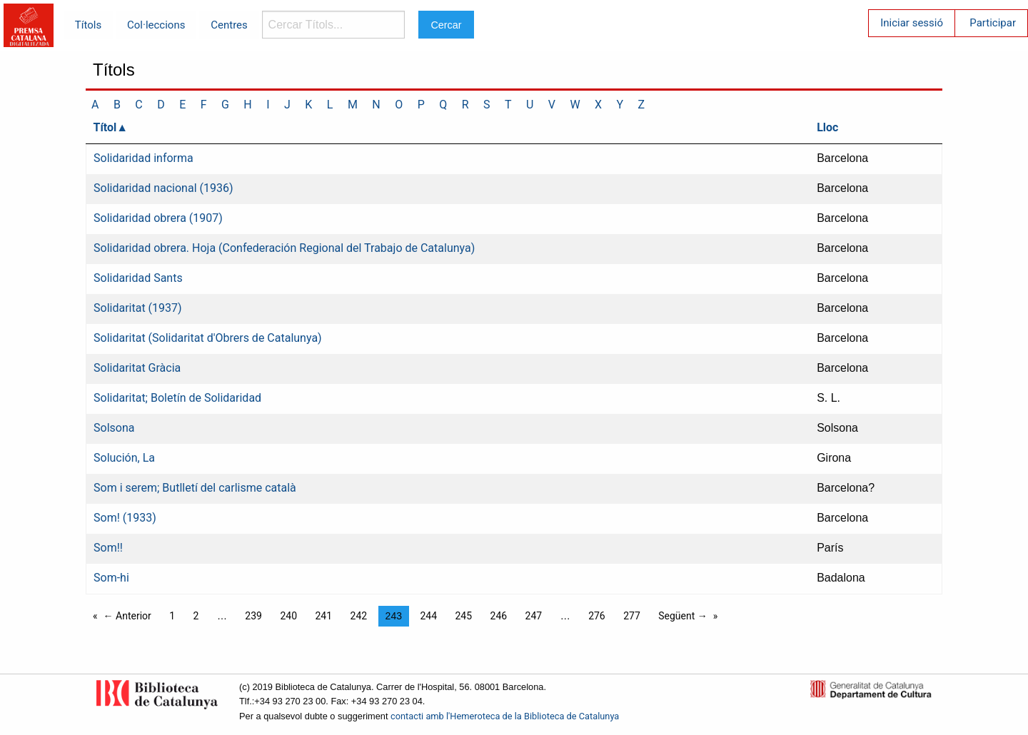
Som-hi (111, 577)
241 (323, 616)
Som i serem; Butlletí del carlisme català (195, 488)
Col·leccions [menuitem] (156, 25)
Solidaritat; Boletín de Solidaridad (177, 398)
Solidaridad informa (143, 158)
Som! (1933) (125, 517)
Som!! (108, 547)
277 (631, 616)
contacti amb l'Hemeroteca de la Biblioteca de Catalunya (504, 716)
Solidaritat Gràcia (137, 368)
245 (463, 616)
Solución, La (124, 458)
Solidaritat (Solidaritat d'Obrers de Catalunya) (208, 338)
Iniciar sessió (911, 22)
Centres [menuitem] (229, 25)
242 (359, 616)
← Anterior (127, 616)
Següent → (682, 616)
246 (499, 616)
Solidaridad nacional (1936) (163, 188)
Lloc (827, 127)
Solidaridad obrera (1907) (158, 218)
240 (288, 616)
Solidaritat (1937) (138, 308)
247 (534, 616)
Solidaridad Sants (138, 278)
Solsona (114, 428)
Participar (992, 22)
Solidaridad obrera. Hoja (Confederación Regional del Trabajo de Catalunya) (284, 248)
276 (596, 616)
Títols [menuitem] (88, 25)
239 (253, 616)
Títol (105, 127)
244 (428, 616)
